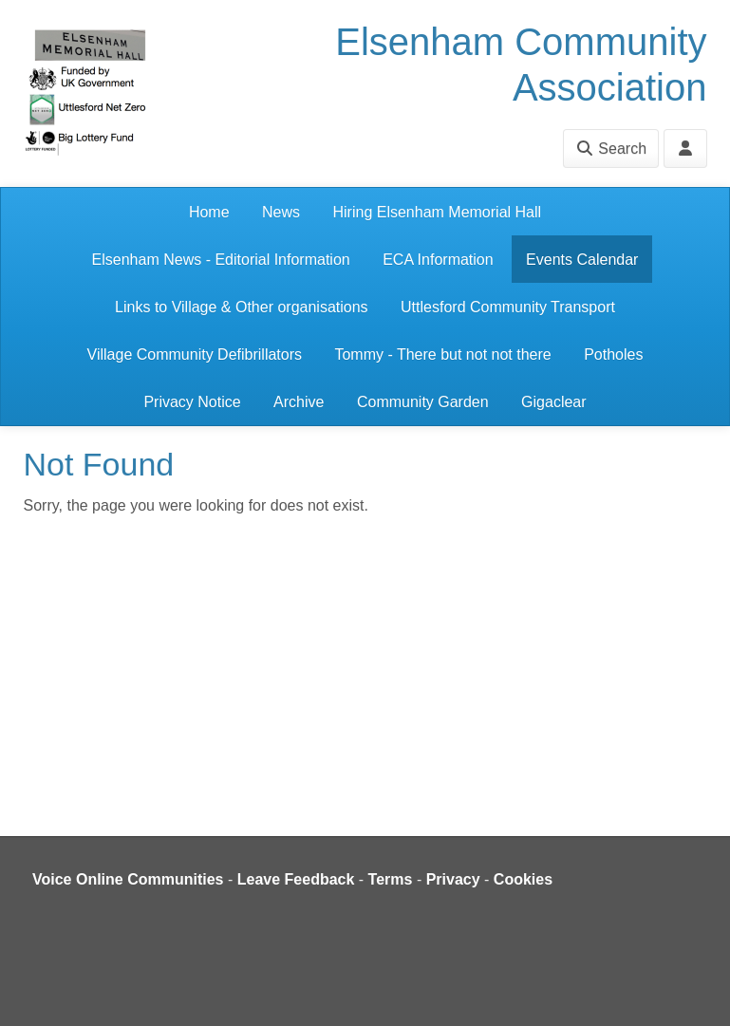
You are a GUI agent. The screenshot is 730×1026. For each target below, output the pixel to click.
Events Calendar (582, 260)
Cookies (523, 879)
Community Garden (423, 402)
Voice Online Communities (128, 879)
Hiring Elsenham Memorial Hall (436, 212)
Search (610, 148)
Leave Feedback (296, 879)
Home (209, 212)
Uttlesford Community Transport (508, 307)
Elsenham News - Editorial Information (221, 260)
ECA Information (438, 260)
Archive (298, 402)
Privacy (453, 879)
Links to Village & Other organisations (241, 307)
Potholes (613, 354)
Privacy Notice (191, 402)
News (281, 212)
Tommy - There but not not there (442, 354)
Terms (390, 879)
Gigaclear (553, 402)
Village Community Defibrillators (194, 354)
